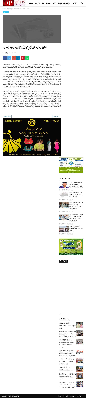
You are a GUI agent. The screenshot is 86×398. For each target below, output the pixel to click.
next (61, 314)
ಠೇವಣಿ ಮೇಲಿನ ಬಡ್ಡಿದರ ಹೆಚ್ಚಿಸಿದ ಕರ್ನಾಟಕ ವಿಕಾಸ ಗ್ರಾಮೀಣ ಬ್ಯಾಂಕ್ (67, 376)
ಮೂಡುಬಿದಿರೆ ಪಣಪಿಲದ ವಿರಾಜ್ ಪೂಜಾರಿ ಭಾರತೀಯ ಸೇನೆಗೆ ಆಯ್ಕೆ (75, 184)
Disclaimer (80, 396)
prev (59, 314)
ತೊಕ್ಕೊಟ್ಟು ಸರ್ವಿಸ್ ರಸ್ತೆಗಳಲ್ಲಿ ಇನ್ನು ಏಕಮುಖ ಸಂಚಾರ (76, 228)
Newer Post (7, 116)
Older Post (56, 116)
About (59, 396)
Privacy (72, 396)
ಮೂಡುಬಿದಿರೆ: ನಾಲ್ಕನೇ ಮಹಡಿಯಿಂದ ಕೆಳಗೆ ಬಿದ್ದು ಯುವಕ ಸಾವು (76, 194)
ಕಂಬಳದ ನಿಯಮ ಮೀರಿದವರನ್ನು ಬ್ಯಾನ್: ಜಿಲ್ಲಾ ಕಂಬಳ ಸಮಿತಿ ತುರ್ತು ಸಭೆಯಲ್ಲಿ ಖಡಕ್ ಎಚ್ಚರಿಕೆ (67, 334)
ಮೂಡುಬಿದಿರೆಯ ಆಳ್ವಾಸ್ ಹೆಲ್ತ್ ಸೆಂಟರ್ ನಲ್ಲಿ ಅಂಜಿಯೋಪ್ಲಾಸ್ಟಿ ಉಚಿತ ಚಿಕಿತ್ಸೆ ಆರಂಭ (76, 205)
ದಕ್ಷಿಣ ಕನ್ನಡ (5, 12)
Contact (66, 396)
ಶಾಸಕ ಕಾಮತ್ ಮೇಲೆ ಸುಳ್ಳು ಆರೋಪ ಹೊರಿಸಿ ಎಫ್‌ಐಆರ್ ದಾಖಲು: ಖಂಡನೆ (66, 361)
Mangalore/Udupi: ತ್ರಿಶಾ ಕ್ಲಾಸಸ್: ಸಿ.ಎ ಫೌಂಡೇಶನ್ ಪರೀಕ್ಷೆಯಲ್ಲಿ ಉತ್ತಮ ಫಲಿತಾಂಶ (67, 353)
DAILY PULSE (15, 396)
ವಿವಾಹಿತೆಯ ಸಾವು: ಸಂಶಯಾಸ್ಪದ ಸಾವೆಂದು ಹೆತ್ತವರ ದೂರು (67, 325)
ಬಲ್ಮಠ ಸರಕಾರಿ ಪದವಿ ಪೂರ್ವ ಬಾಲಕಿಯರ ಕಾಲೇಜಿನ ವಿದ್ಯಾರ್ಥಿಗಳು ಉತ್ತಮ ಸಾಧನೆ (67, 385)
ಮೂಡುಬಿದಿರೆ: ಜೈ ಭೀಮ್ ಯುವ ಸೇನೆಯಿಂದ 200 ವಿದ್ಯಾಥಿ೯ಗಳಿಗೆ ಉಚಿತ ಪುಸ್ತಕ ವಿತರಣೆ (76, 217)
